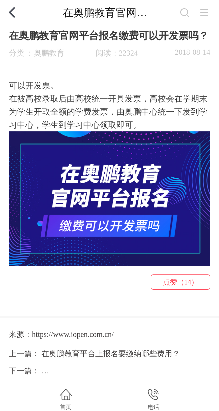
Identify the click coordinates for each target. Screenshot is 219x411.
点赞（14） (180, 282)
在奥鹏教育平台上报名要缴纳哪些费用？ (110, 353)
